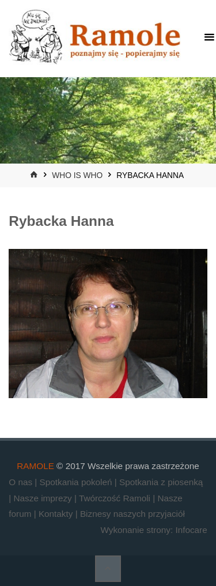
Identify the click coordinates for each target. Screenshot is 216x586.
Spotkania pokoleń (77, 482)
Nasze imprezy (44, 498)
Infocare (191, 530)
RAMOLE (35, 466)
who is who (77, 175)
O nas (22, 482)
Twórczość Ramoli (116, 498)
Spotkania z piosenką (161, 482)
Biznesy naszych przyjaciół (132, 514)
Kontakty (57, 514)
